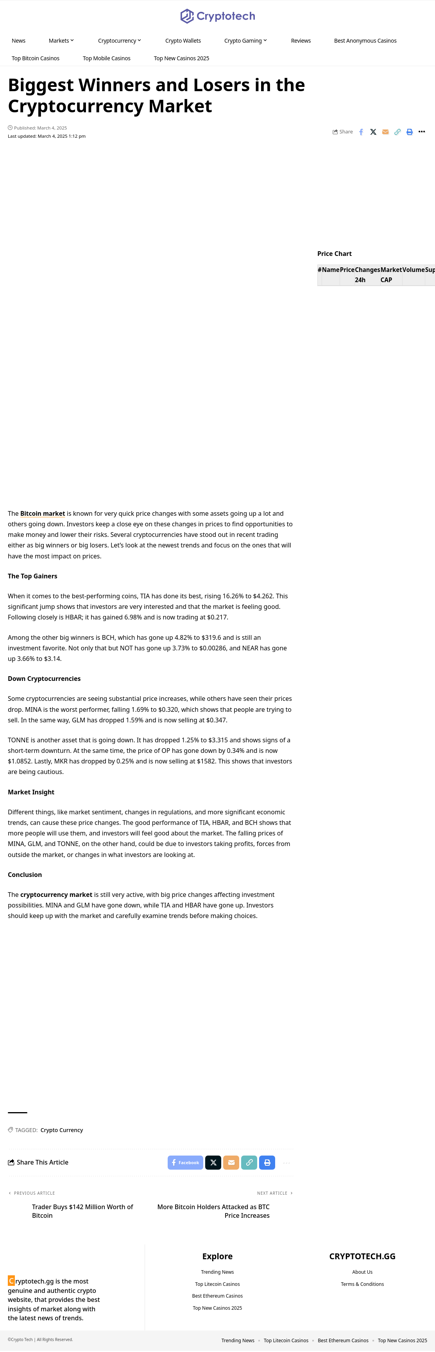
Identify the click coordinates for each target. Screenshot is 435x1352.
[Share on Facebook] (361, 132)
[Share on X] (373, 132)
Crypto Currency (62, 1130)
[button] (414, 16)
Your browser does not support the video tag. (151, 413)
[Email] (385, 132)
